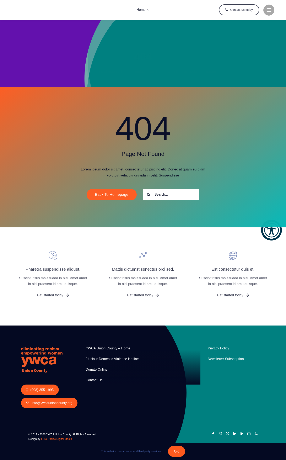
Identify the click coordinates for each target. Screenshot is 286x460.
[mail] (248, 433)
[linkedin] (234, 433)
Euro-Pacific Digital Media (56, 438)
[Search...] (171, 194)
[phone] (256, 433)
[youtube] (242, 433)
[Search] (148, 194)
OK (176, 451)
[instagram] (220, 433)
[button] (271, 230)
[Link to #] (268, 10)
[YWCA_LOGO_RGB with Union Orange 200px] (42, 346)
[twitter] (227, 433)
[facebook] (213, 433)
